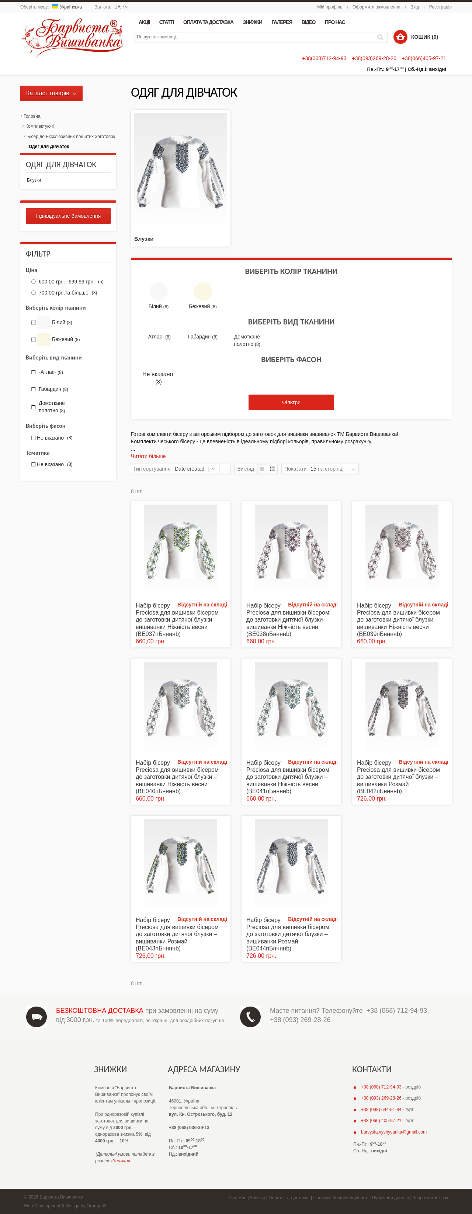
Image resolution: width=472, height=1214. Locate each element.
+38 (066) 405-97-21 (381, 1120)
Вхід (414, 7)
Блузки (143, 238)
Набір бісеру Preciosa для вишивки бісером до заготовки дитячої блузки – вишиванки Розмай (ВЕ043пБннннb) (177, 934)
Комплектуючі (39, 126)
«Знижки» (120, 1160)
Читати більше (148, 456)
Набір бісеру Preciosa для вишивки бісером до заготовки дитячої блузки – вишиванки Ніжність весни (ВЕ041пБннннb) (287, 777)
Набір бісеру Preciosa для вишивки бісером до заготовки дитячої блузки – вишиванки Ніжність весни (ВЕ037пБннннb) (177, 619)
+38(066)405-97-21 (424, 58)
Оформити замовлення (376, 7)
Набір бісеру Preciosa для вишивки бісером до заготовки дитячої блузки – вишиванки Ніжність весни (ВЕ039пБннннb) (398, 619)
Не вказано (158, 378)
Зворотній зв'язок (430, 1197)
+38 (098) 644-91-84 (381, 1109)
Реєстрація (440, 7)
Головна (32, 116)
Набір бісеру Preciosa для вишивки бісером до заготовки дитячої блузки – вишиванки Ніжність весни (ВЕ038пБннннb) (287, 619)
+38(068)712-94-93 (324, 58)
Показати (295, 469)
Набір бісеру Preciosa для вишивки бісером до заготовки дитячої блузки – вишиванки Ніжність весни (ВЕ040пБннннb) (177, 777)
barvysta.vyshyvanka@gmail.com (394, 1132)
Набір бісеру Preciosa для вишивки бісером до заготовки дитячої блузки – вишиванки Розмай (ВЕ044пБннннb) (287, 934)
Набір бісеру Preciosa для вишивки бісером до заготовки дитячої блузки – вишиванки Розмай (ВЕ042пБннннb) (398, 777)
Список (272, 469)
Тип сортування (151, 469)
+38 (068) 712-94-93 (397, 1010)
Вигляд (245, 469)
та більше (67, 292)
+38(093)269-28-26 (374, 58)
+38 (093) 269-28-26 (300, 1020)
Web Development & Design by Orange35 (65, 1205)
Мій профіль (329, 7)
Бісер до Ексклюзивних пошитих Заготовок (71, 136)
